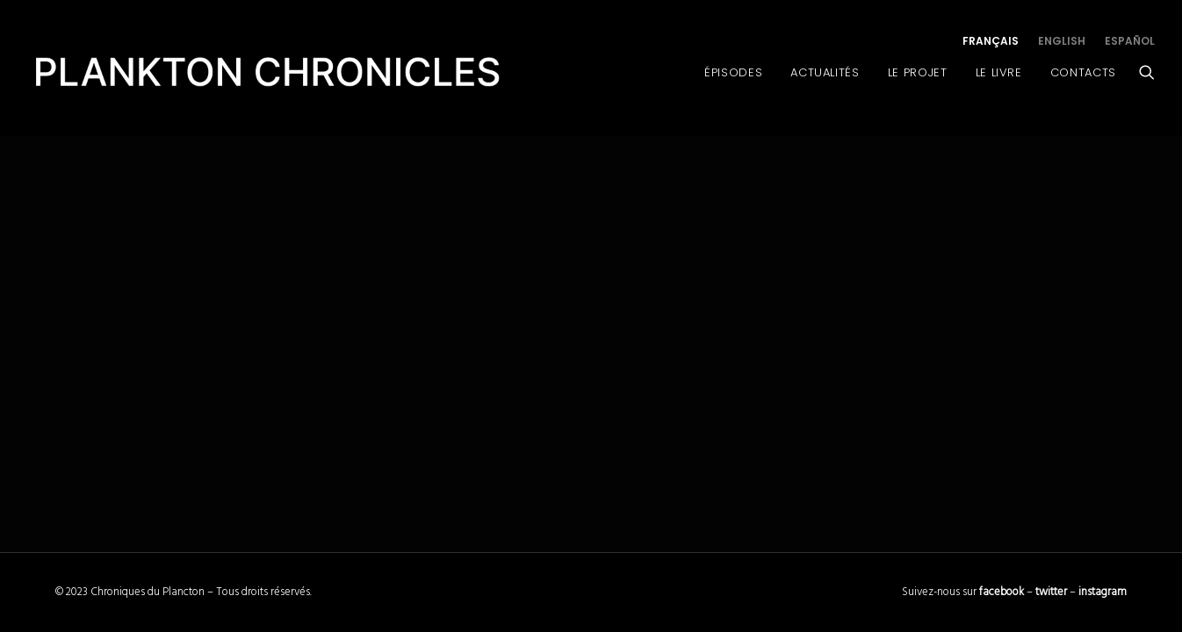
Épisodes (733, 72)
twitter (1051, 592)
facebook (1001, 592)
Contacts (1083, 72)
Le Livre (999, 72)
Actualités (825, 72)
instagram (1102, 592)
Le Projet (918, 72)
